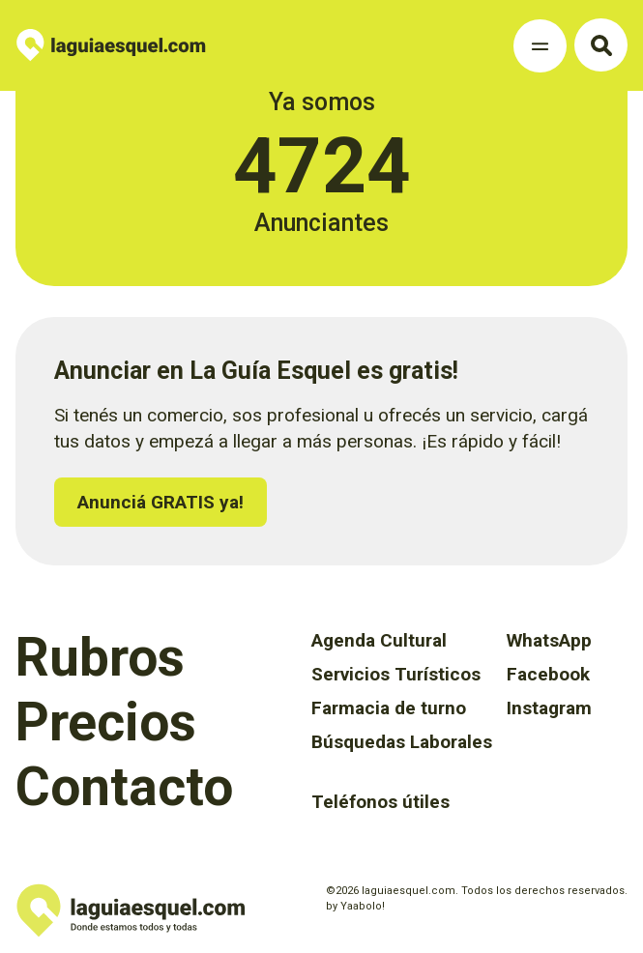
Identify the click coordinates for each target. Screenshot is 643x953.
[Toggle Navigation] (540, 45)
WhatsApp (549, 640)
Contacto (124, 787)
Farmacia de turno (388, 708)
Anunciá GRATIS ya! (160, 502)
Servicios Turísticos (396, 674)
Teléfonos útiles (380, 802)
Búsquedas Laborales (401, 742)
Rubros (100, 657)
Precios (105, 722)
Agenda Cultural (379, 640)
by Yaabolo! (355, 906)
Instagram (549, 708)
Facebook (548, 674)
